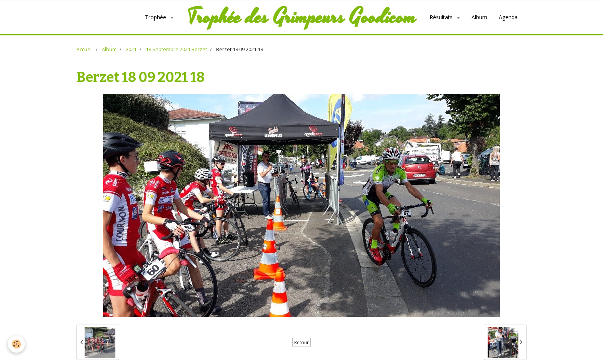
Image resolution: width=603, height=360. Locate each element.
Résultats (442, 17)
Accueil (85, 49)
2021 (131, 49)
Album (479, 17)
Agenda (508, 17)
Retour (301, 342)
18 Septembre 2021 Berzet (176, 49)
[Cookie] (16, 344)
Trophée (156, 17)
